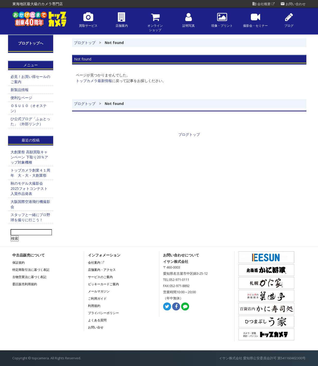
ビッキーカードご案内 (103, 284)
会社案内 (96, 262)
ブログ (289, 20)
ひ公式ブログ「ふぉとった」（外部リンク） (30, 121)
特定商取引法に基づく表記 (30, 269)
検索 (14, 238)
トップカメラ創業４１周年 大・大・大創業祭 (30, 173)
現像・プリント (222, 20)
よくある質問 (97, 320)
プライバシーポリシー (103, 313)
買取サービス (88, 20)
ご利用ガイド (97, 298)
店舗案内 (122, 20)
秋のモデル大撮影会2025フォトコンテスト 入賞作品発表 (29, 188)
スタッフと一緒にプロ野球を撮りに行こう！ (30, 217)
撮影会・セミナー (255, 20)
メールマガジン (99, 291)
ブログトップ (84, 42)
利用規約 (94, 305)
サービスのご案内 (100, 277)
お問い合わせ (293, 4)
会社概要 (263, 4)
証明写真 (188, 20)
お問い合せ (95, 327)
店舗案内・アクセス (102, 269)
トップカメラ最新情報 (94, 80)
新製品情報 (20, 89)
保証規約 (18, 262)
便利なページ (21, 97)
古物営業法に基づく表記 (29, 277)
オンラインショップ (155, 22)
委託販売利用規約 (24, 284)
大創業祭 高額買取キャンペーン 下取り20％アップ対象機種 (29, 157)
